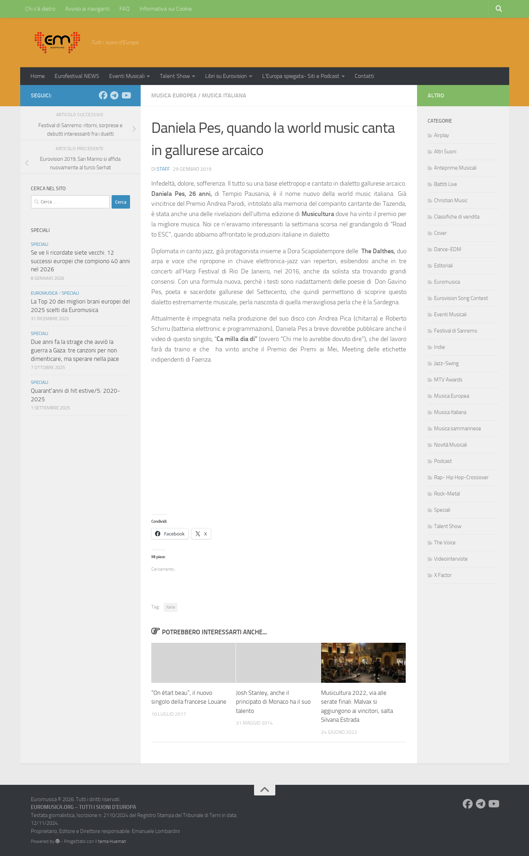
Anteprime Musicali (455, 168)
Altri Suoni (445, 151)
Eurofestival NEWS (77, 76)
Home (37, 76)
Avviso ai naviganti (87, 8)
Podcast (443, 461)
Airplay (441, 135)
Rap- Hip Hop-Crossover (461, 477)
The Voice (445, 542)
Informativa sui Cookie (166, 8)
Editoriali (443, 265)
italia (170, 607)
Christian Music (450, 200)
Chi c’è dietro (40, 8)
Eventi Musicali (127, 76)
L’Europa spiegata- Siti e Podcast (300, 76)
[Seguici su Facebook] (103, 95)
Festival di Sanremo (455, 331)
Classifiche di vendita (456, 217)
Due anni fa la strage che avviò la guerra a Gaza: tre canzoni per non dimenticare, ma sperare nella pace (75, 350)
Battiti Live (445, 184)
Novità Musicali (450, 445)
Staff (163, 169)
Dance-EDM (447, 249)
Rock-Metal (447, 494)
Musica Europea (174, 95)
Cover (440, 233)
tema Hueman (112, 841)
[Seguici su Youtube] (126, 95)
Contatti (364, 76)
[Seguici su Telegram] (114, 95)
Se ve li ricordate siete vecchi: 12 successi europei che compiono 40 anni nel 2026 (80, 261)
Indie (439, 347)
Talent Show (175, 76)
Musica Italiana (224, 95)
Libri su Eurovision (226, 76)
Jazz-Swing (446, 363)
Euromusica (44, 293)
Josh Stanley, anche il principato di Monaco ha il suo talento (273, 701)
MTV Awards (448, 379)
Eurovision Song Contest (461, 298)
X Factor (443, 575)
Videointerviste (451, 559)
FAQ (124, 8)
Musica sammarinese (457, 428)
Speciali (39, 244)
